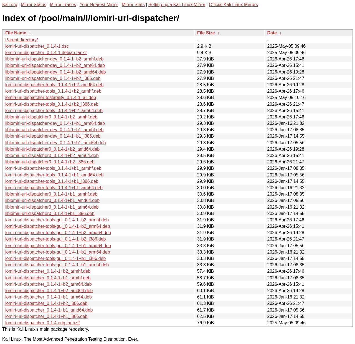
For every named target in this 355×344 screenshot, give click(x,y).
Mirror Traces (63, 4)
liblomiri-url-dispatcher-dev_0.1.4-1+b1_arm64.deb (55, 123)
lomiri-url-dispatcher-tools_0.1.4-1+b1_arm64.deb (54, 187)
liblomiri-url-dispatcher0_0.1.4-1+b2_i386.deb (50, 162)
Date (272, 33)
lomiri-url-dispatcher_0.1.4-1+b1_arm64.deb (48, 297)
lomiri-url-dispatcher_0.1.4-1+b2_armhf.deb (47, 271)
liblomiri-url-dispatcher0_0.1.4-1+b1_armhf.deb (51, 194)
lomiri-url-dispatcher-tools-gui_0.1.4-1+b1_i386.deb (55, 258)
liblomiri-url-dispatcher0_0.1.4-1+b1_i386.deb (50, 213)
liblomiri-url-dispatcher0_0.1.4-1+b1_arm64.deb (52, 207)
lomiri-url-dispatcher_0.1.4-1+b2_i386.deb (46, 303)
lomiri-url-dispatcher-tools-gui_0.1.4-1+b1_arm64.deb (57, 252)
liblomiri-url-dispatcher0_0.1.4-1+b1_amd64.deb (52, 200)
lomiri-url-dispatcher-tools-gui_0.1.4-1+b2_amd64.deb (58, 232)
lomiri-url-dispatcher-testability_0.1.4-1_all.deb (50, 97)
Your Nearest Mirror (99, 4)
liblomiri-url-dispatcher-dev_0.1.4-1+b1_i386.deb (53, 136)
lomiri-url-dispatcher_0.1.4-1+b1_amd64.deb (49, 310)
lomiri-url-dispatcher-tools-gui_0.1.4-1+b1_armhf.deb (57, 264)
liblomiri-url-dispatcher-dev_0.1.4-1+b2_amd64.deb (55, 72)
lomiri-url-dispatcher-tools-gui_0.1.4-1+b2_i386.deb (55, 239)
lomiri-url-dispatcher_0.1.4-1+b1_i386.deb (46, 316)
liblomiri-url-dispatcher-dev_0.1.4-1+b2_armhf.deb (54, 59)
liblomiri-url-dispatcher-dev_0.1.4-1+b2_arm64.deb (55, 65)
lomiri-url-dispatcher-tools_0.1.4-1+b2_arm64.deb (54, 110)
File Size (206, 33)
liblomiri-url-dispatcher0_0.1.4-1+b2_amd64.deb (52, 149)
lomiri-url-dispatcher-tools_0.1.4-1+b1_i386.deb (51, 181)
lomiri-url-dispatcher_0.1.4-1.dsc (37, 46)
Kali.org (9, 4)
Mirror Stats (133, 4)
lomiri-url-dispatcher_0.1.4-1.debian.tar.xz (46, 52)
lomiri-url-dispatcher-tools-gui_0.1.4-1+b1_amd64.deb (58, 245)
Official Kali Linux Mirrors (233, 4)
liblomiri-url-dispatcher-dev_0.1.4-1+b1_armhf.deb (54, 129)
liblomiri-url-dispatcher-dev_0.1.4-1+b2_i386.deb (53, 78)
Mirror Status (33, 4)
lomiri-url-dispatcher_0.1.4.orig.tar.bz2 (42, 322)
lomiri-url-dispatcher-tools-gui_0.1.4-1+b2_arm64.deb (57, 226)
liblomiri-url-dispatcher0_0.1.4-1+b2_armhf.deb (51, 117)
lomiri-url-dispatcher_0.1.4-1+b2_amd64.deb (49, 290)
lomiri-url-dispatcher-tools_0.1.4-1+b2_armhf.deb (53, 91)
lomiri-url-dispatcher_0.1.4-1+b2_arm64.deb (48, 284)
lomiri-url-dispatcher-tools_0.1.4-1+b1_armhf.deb (53, 168)
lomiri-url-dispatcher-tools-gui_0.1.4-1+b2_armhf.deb (57, 219)
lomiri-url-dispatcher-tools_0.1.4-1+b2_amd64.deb (54, 84)
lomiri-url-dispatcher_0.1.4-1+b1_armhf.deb (47, 277)
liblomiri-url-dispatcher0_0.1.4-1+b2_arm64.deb (52, 155)
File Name (15, 33)
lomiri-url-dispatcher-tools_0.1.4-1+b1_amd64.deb (54, 175)
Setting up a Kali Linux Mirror (176, 4)
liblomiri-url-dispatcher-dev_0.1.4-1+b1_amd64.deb (55, 142)
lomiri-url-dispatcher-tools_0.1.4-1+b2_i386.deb (51, 104)
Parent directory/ (21, 39)
